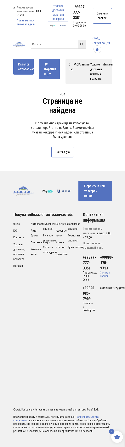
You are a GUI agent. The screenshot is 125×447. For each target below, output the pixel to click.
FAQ (75, 64)
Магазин (107, 64)
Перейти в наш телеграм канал (94, 191)
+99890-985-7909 (89, 293)
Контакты (84, 64)
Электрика (62, 223)
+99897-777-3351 (79, 12)
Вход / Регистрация (101, 43)
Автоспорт (37, 223)
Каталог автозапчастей (26, 66)
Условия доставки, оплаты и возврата (58, 12)
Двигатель (62, 254)
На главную (62, 152)
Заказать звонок (102, 16)
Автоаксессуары (40, 242)
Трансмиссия (75, 247)
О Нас (16, 223)
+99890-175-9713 (106, 262)
